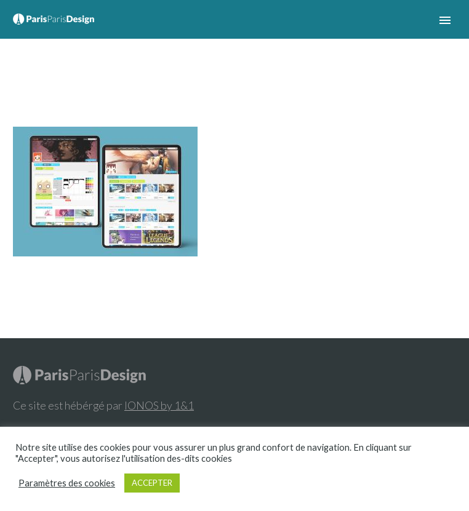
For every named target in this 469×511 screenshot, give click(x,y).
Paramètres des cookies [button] (66, 483)
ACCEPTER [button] (152, 483)
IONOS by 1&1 (159, 405)
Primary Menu (445, 20)
